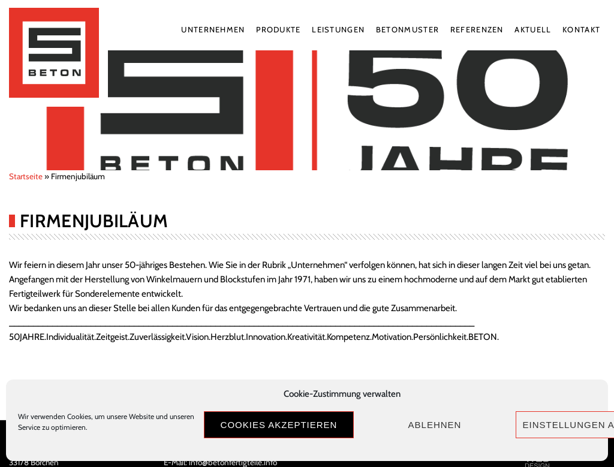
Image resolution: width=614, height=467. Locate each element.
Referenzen (477, 29)
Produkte (278, 29)
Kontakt (581, 29)
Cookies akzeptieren (279, 425)
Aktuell (532, 29)
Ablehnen (435, 425)
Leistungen (338, 29)
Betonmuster (407, 29)
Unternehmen (213, 29)
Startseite (26, 176)
